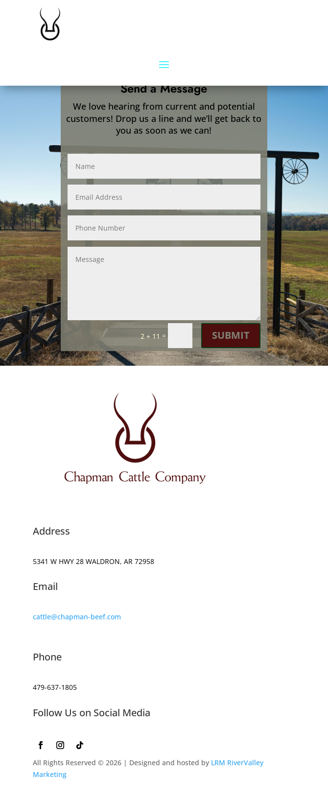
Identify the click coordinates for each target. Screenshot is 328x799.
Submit (231, 335)
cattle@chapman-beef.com (77, 616)
